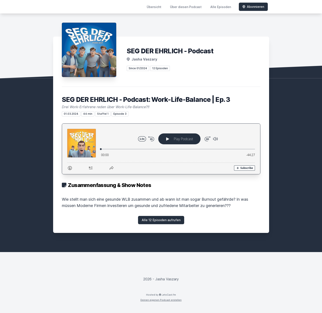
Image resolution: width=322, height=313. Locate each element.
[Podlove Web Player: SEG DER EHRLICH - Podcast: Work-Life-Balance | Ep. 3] (161, 149)
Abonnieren (253, 6)
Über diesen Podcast (186, 7)
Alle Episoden (220, 7)
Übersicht (154, 7)
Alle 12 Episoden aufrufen (161, 220)
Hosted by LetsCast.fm (161, 294)
